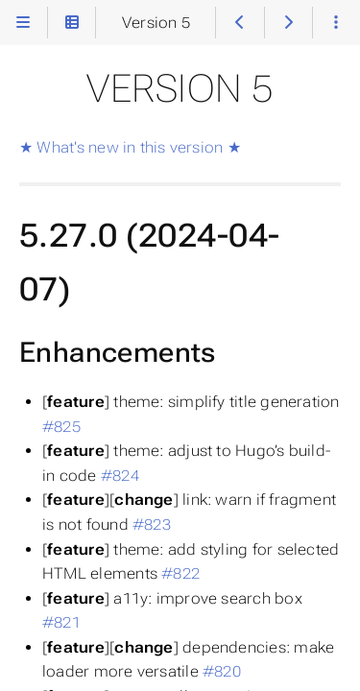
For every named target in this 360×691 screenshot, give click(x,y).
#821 (61, 622)
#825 (61, 426)
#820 (222, 671)
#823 (151, 524)
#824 (120, 475)
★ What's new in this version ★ (130, 147)
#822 (180, 573)
